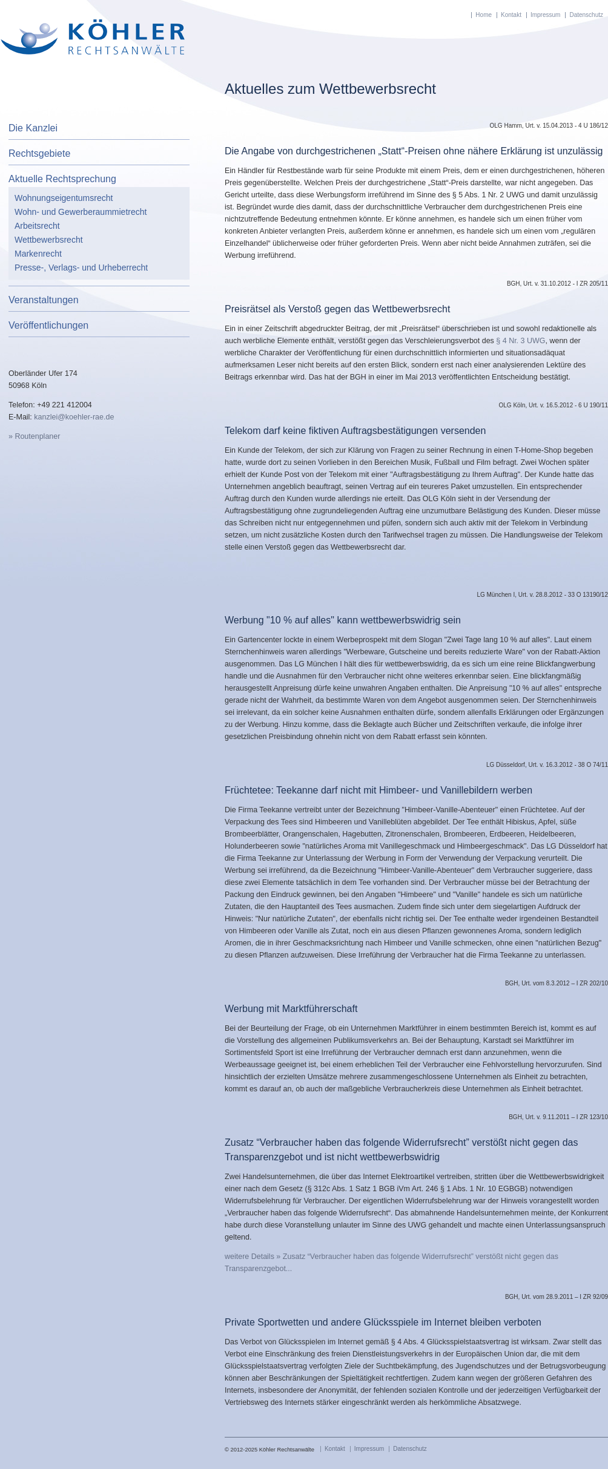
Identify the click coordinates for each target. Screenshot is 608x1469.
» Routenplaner (34, 436)
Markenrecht (38, 253)
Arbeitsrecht (37, 226)
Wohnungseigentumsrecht (64, 198)
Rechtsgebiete (39, 153)
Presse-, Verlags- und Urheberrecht (81, 267)
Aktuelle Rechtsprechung (62, 179)
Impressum (545, 15)
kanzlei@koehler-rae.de (74, 417)
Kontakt (511, 15)
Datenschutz (586, 15)
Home (483, 15)
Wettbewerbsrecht (49, 240)
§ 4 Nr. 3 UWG (520, 341)
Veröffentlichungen (48, 325)
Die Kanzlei (33, 128)
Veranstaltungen (43, 300)
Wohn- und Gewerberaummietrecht (81, 212)
